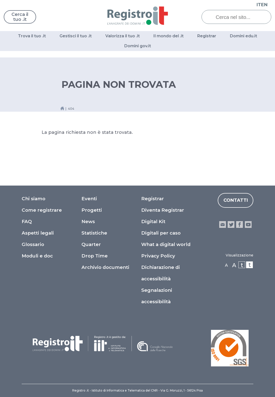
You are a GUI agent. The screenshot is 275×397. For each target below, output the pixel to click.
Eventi (89, 198)
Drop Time (94, 256)
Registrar (206, 36)
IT (259, 4)
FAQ (27, 221)
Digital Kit (153, 221)
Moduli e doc (37, 256)
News (88, 221)
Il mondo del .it (168, 36)
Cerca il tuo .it (19, 17)
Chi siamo (33, 198)
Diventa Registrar (162, 210)
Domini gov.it (137, 46)
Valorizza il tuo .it (122, 36)
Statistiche (94, 233)
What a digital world (166, 244)
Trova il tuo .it (32, 36)
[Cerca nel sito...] (240, 17)
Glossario (33, 244)
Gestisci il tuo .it (76, 36)
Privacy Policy (158, 256)
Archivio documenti (105, 267)
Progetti (91, 210)
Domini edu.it (243, 36)
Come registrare (42, 210)
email (222, 224)
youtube (248, 224)
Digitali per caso (161, 233)
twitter (231, 224)
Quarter (91, 244)
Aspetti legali (38, 233)
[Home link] (62, 108)
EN (264, 4)
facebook (239, 224)
